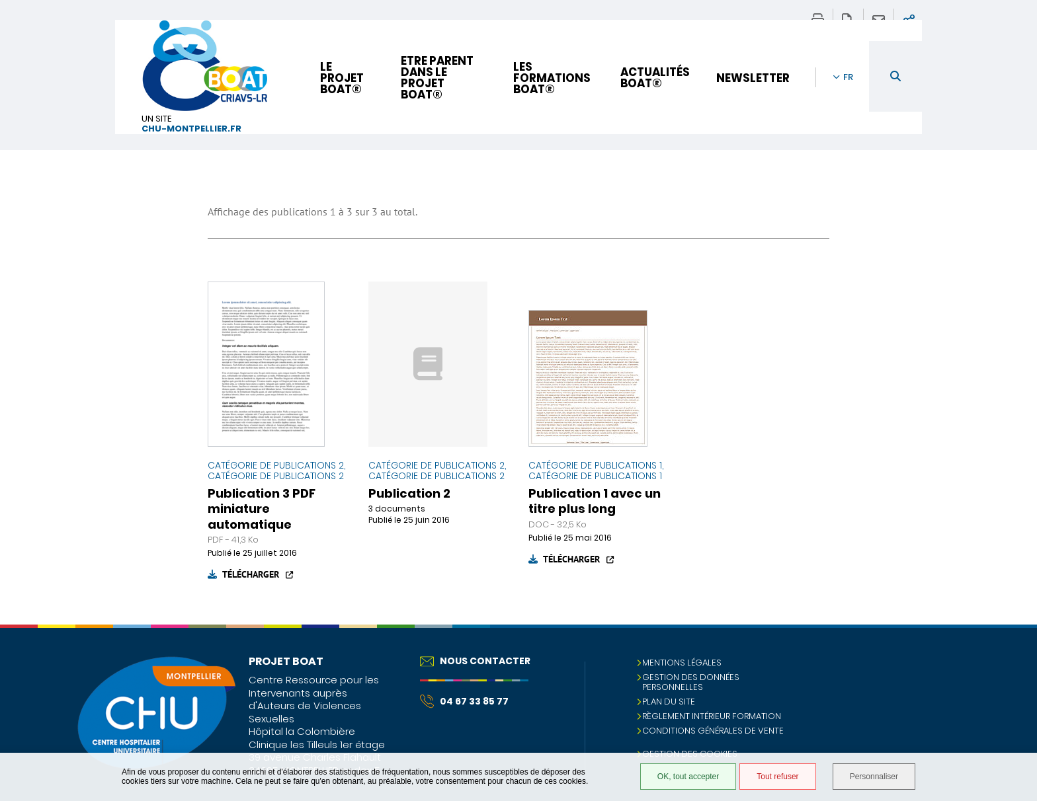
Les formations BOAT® (552, 78)
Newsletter (753, 78)
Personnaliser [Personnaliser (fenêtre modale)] (874, 776)
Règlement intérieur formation (711, 716)
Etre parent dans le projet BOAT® (437, 77)
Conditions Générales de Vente (713, 730)
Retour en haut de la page (1014, 651)
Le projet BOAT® (342, 78)
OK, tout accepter (688, 776)
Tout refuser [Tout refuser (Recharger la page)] (777, 776)
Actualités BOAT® (655, 77)
